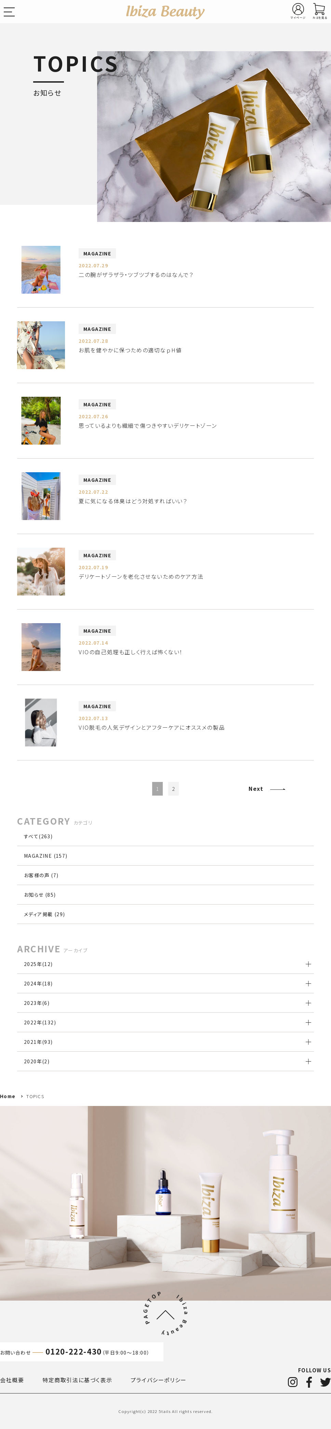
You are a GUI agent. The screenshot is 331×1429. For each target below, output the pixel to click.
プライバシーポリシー (159, 1380)
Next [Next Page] (256, 788)
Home (7, 1096)
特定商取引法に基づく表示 (77, 1380)
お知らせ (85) (40, 894)
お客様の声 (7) (41, 875)
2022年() (40, 1022)
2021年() (38, 1041)
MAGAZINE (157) (46, 855)
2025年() (38, 964)
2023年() (37, 1002)
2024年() (38, 983)
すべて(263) (38, 836)
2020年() (37, 1061)
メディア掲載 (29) (44, 914)
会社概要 (12, 1380)
